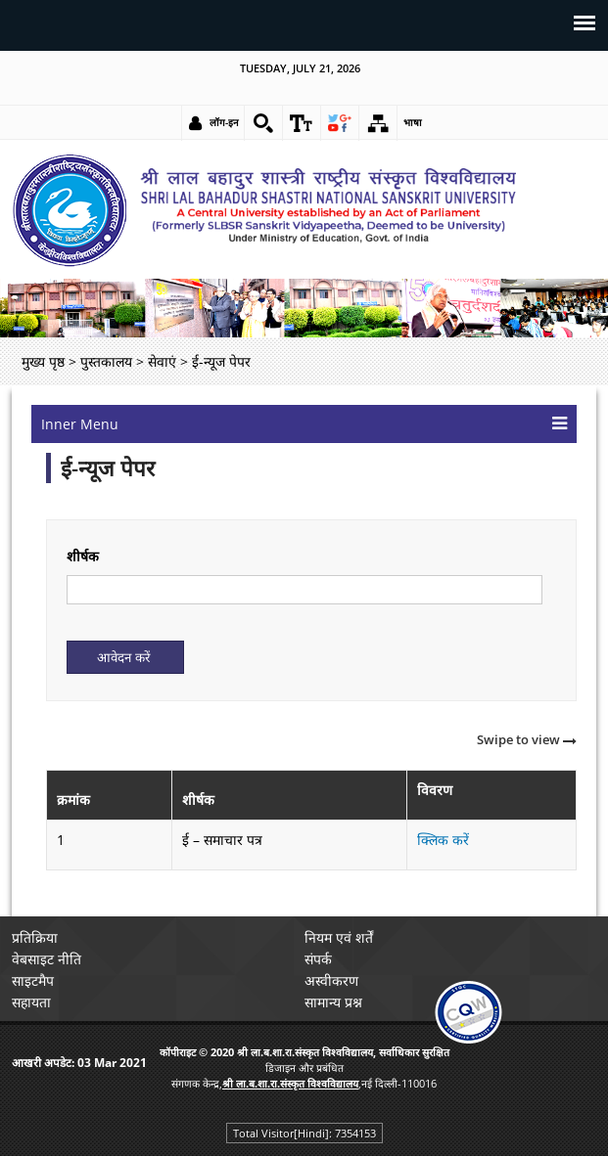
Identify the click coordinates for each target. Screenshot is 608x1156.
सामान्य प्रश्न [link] (333, 1002)
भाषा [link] (412, 122)
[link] (263, 123)
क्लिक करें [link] (443, 839)
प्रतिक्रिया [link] (35, 937)
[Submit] (125, 657)
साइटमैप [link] (33, 980)
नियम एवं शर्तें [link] (338, 937)
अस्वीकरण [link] (331, 980)
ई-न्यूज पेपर (108, 468)
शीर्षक (83, 556)
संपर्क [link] (318, 959)
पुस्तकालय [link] (106, 361)
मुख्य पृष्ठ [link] (43, 361)
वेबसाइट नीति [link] (46, 959)
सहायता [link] (31, 1002)
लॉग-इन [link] (224, 122)
